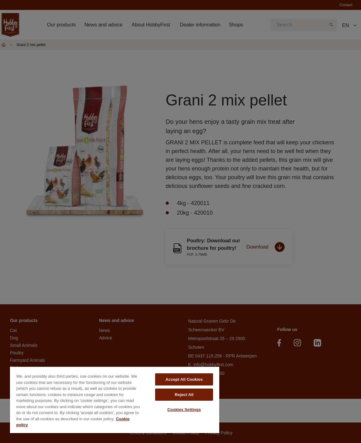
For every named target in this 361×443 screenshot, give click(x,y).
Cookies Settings (184, 409)
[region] (114, 400)
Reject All (184, 394)
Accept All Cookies (184, 379)
